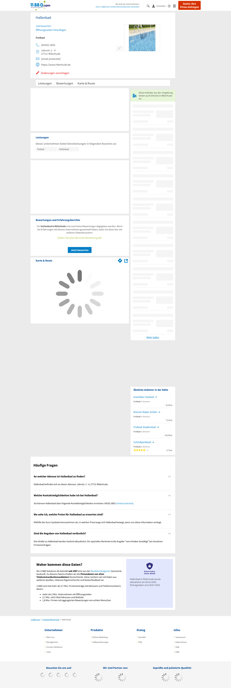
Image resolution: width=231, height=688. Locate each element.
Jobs (48, 652)
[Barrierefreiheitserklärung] (170, 5)
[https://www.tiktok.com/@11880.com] (51, 675)
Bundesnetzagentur (101, 570)
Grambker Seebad (143, 397)
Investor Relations (54, 647)
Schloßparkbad (142, 442)
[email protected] (124, 503)
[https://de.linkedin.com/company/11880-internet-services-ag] (75, 675)
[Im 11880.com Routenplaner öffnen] (120, 260)
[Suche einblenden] (149, 5)
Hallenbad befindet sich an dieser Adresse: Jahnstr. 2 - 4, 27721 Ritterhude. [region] (71, 484)
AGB (177, 647)
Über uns (50, 637)
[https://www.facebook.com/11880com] (43, 675)
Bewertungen (64, 83)
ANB (177, 652)
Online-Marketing (100, 637)
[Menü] (175, 5)
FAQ (140, 642)
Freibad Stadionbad (144, 427)
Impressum (180, 637)
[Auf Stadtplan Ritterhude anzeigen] (126, 260)
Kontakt (142, 637)
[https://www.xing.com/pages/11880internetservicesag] (67, 675)
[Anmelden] (160, 5)
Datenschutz (181, 642)
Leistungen (45, 83)
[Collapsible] (169, 476)
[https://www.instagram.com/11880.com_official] (59, 675)
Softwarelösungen (100, 642)
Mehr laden (152, 337)
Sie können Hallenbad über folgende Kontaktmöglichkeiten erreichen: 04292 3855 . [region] (84, 503)
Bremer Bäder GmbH (145, 412)
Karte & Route (86, 83)
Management (52, 642)
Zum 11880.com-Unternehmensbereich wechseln (117, 6)
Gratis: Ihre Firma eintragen (189, 5)
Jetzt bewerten (80, 250)
